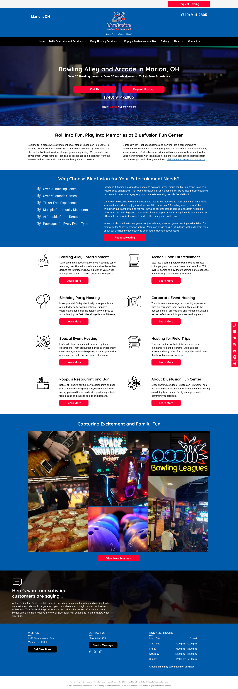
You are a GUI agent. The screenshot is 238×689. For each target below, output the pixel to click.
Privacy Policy (75, 682)
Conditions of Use (115, 682)
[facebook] (90, 652)
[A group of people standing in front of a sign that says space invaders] (119, 514)
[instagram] (101, 652)
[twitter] (95, 652)
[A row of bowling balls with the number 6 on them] (58, 529)
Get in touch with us (183, 227)
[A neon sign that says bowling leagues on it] (130, 453)
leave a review (46, 612)
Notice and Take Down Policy (134, 682)
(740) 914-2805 (194, 15)
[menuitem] (41, 41)
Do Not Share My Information (94, 682)
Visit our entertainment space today (186, 159)
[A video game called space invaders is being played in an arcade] (83, 468)
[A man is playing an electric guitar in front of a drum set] (34, 453)
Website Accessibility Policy (158, 682)
